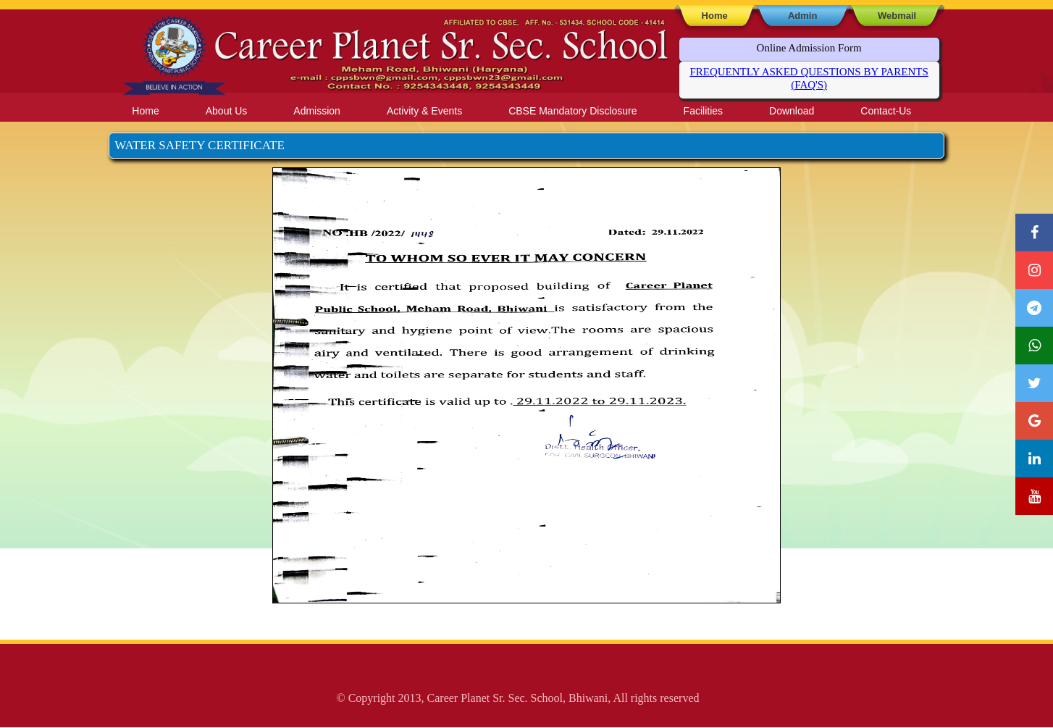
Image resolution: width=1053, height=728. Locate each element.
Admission (316, 111)
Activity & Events (424, 111)
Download (791, 111)
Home (715, 15)
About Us (227, 111)
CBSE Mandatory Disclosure (572, 111)
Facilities (703, 111)
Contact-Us (885, 111)
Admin (802, 15)
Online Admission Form (809, 48)
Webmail (897, 15)
